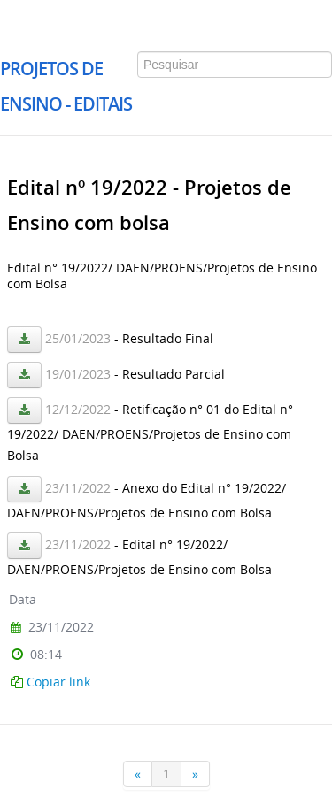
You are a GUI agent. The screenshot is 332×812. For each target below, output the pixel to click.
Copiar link (58, 681)
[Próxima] (195, 774)
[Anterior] (137, 774)
